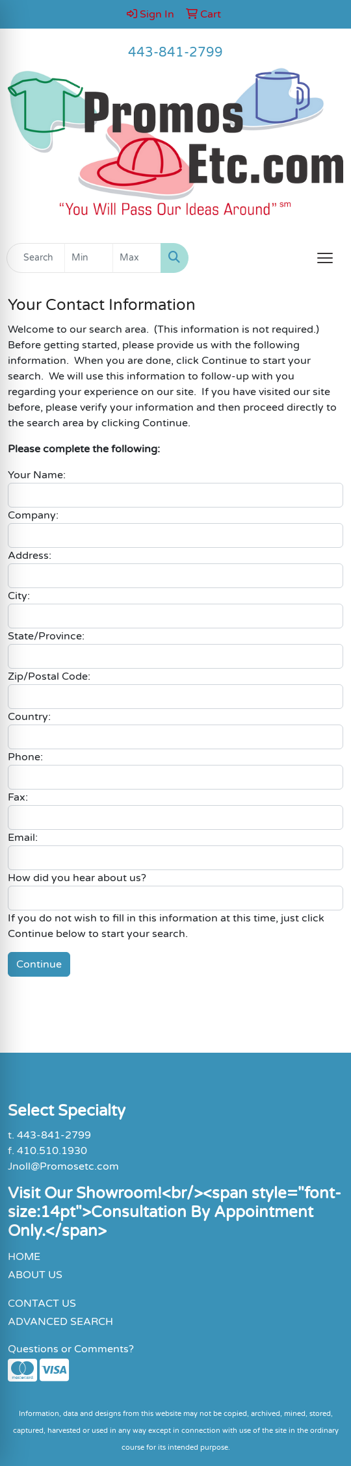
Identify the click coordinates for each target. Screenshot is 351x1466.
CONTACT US (42, 1303)
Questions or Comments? (71, 1349)
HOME (24, 1256)
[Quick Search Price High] (136, 258)
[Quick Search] (35, 258)
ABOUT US (35, 1274)
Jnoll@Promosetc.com (63, 1166)
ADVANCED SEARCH (60, 1321)
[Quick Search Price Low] (88, 258)
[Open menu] (325, 258)
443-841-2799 (175, 52)
